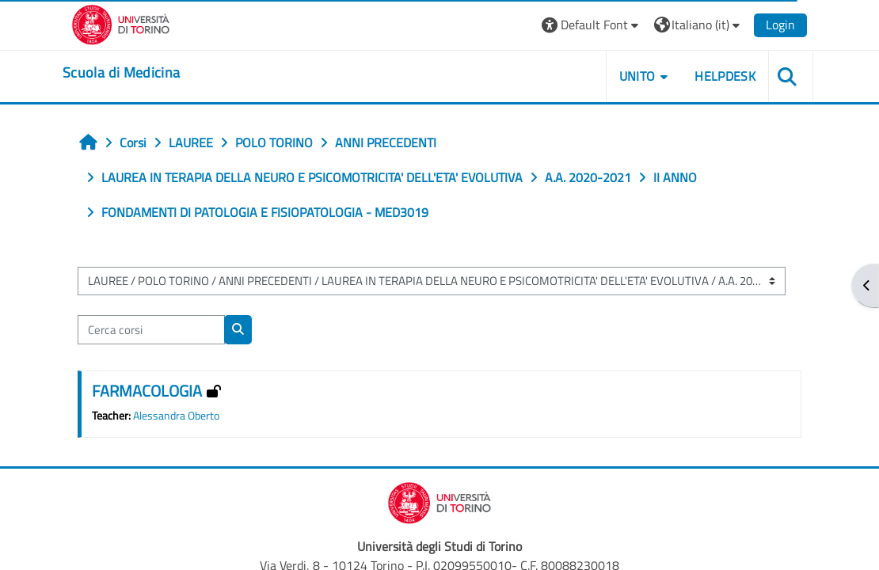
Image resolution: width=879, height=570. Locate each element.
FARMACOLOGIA (147, 390)
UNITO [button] (637, 76)
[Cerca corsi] (151, 329)
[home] (121, 73)
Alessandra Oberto (176, 415)
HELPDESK (724, 76)
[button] (592, 25)
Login (780, 24)
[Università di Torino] (120, 22)
